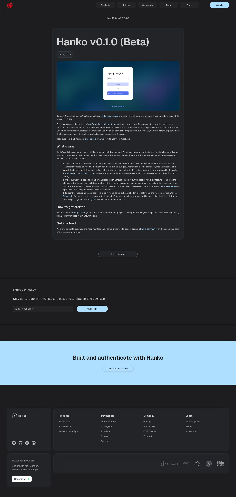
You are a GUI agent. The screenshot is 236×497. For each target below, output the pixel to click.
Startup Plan (149, 426)
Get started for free (118, 368)
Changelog (147, 5)
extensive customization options (82, 173)
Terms (189, 426)
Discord (105, 441)
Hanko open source (109, 116)
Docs (189, 5)
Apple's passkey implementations (102, 124)
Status (104, 436)
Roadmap (106, 431)
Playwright (68, 196)
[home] (10, 5)
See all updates (118, 254)
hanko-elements (168, 186)
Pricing (126, 5)
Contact (147, 436)
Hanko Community (148, 229)
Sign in (219, 5)
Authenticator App (68, 431)
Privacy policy (193, 421)
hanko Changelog (118, 18)
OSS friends (149, 431)
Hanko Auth (65, 421)
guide (93, 199)
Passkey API (65, 426)
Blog (168, 5)
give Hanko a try (91, 139)
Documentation (109, 421)
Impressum (191, 431)
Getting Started (78, 212)
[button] (105, 5)
